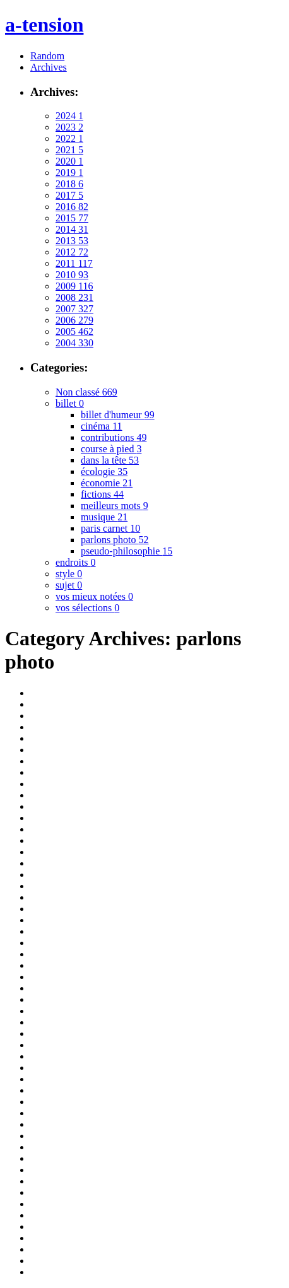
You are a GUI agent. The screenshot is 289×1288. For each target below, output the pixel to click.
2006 (74, 320)
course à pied (111, 448)
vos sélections (87, 607)
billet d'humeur (118, 414)
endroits (76, 562)
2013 (72, 240)
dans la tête (110, 460)
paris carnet (110, 528)
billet (70, 403)
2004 (74, 342)
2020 (69, 161)
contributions (113, 437)
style (69, 573)
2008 (74, 297)
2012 (72, 252)
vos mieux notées (94, 596)
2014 (72, 229)
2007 (74, 308)
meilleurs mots (114, 505)
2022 (69, 138)
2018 (69, 184)
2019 (69, 172)
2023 (69, 127)
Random (47, 55)
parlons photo (115, 539)
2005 (74, 331)
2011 (74, 263)
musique (104, 517)
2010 (72, 274)
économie (107, 482)
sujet (69, 585)
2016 (72, 206)
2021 (69, 149)
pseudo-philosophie (126, 551)
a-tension (44, 24)
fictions (102, 494)
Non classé (86, 392)
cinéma (101, 426)
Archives (48, 67)
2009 (74, 286)
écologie (104, 471)
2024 (69, 115)
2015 (72, 218)
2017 (69, 195)
